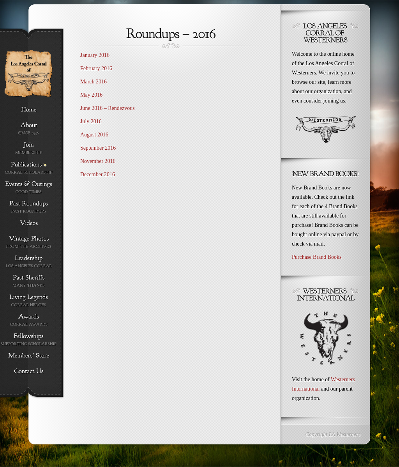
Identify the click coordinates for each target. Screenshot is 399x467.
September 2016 (98, 148)
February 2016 (96, 68)
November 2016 (98, 161)
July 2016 (91, 121)
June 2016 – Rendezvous (108, 108)
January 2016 (94, 55)
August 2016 (94, 135)
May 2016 (91, 95)
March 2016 (93, 82)
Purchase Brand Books (317, 257)
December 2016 (97, 174)
